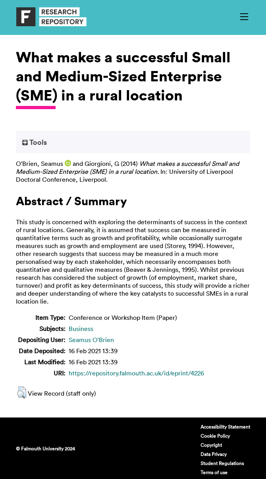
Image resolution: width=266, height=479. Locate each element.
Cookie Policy (215, 435)
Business (81, 329)
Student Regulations (222, 463)
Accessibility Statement (225, 426)
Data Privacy (213, 454)
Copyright (211, 444)
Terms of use (213, 472)
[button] (21, 392)
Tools (34, 142)
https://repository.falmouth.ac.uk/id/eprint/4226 (136, 373)
